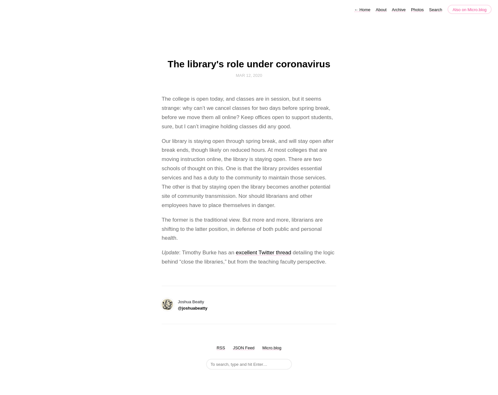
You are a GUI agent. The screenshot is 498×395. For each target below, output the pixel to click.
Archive (399, 9)
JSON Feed (243, 347)
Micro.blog (271, 347)
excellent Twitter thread (263, 253)
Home (362, 9)
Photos (417, 9)
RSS (221, 347)
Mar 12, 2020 (249, 75)
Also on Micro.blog (470, 9)
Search (435, 9)
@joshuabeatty (192, 308)
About (381, 9)
